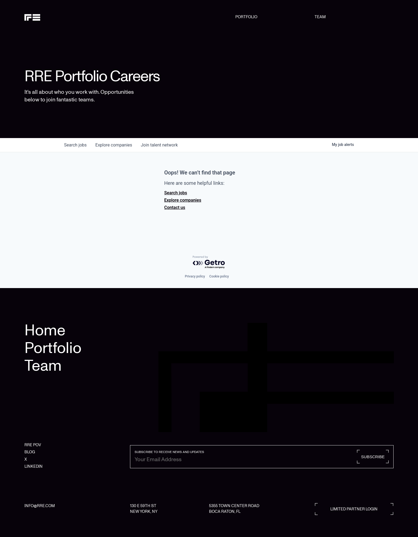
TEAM (320, 16)
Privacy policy (195, 276)
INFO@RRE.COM (39, 505)
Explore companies (182, 200)
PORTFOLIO (246, 16)
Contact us (174, 207)
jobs (75, 145)
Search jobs (175, 192)
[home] (50, 17)
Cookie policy (219, 276)
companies (113, 145)
